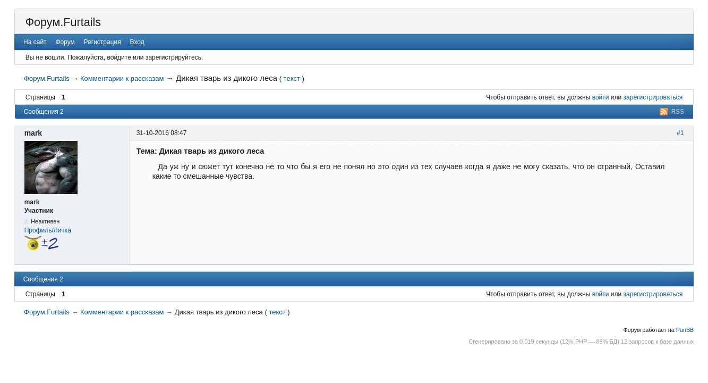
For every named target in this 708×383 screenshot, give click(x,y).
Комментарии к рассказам (122, 78)
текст (292, 78)
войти (600, 97)
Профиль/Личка (47, 230)
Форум (64, 42)
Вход (137, 42)
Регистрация (102, 42)
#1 (680, 133)
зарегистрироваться (653, 97)
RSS (678, 111)
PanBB (685, 330)
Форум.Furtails (63, 22)
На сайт (35, 42)
